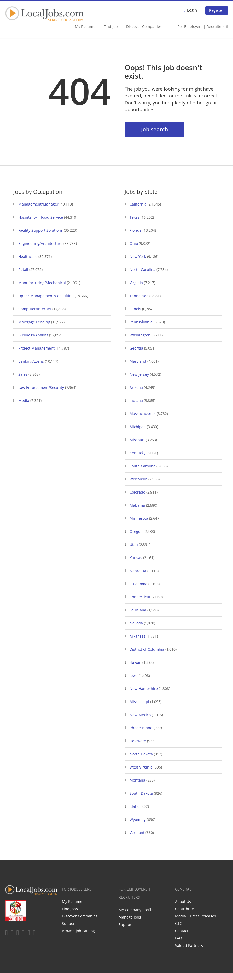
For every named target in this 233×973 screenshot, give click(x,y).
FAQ (178, 938)
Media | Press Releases (195, 916)
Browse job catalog (78, 930)
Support (69, 923)
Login (192, 10)
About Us (183, 901)
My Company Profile (136, 909)
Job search (154, 129)
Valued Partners (189, 945)
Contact (181, 930)
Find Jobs (70, 908)
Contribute (184, 908)
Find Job (111, 26)
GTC (178, 923)
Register (216, 10)
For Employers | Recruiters (201, 26)
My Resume (85, 26)
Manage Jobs (130, 917)
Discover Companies (144, 26)
